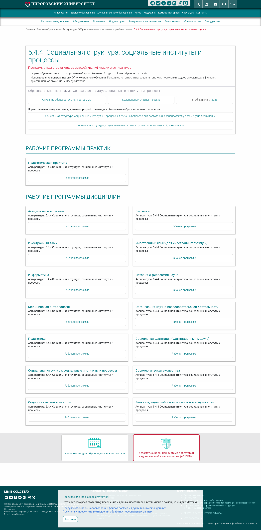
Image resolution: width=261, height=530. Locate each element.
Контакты (201, 12)
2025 (215, 99)
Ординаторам (117, 21)
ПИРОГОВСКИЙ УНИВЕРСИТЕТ (63, 4)
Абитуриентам (81, 21)
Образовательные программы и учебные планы (105, 29)
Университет (61, 12)
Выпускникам (172, 21)
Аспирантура (70, 29)
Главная (30, 29)
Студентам (99, 21)
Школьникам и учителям (55, 21)
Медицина (149, 12)
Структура (188, 12)
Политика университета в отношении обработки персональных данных (107, 511)
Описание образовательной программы (66, 99)
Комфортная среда (168, 12)
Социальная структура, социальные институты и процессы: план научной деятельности (131, 125)
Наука (137, 12)
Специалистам (192, 21)
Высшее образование (83, 12)
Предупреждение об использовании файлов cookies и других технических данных (114, 508)
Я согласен (70, 519)
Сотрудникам (212, 21)
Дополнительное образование (115, 12)
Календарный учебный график (141, 99)
